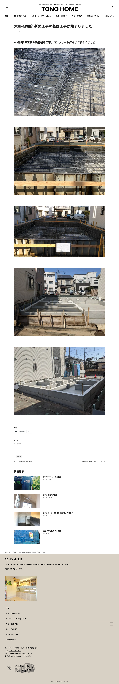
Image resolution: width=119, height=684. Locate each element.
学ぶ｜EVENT (11, 629)
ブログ (18, 31)
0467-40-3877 (15, 651)
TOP (7, 608)
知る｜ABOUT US (13, 614)
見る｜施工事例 (59, 623)
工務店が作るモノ (13, 634)
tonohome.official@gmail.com (21, 653)
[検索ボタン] (112, 7)
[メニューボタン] (7, 7)
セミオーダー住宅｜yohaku (16, 619)
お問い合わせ (11, 640)
